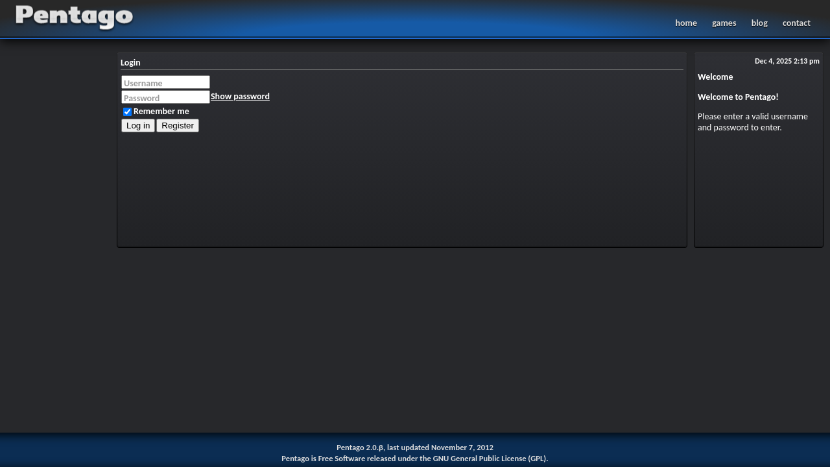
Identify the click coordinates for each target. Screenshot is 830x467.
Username (143, 83)
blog (760, 23)
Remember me (156, 111)
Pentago (415, 17)
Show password (240, 96)
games (724, 23)
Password (142, 98)
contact (797, 23)
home (685, 23)
